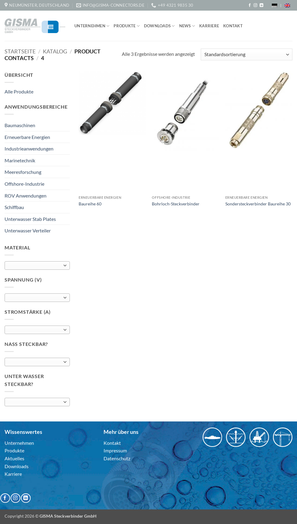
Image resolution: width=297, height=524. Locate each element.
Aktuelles (14, 458)
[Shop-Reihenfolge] (246, 54)
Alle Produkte (19, 91)
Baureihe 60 (90, 203)
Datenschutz (117, 458)
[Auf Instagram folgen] (255, 5)
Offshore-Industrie (24, 184)
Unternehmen (91, 26)
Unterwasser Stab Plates (30, 219)
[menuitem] (274, 5)
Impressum (115, 450)
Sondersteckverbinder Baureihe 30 (258, 203)
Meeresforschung (23, 172)
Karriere (209, 25)
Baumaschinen (20, 125)
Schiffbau (14, 207)
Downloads (159, 26)
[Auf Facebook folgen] (249, 5)
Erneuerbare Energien (27, 137)
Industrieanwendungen (29, 148)
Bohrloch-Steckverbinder (176, 203)
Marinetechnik (20, 160)
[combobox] (37, 265)
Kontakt (233, 25)
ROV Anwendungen (25, 195)
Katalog (55, 51)
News (187, 26)
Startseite (20, 51)
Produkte (127, 26)
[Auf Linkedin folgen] (261, 5)
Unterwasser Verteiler (28, 230)
